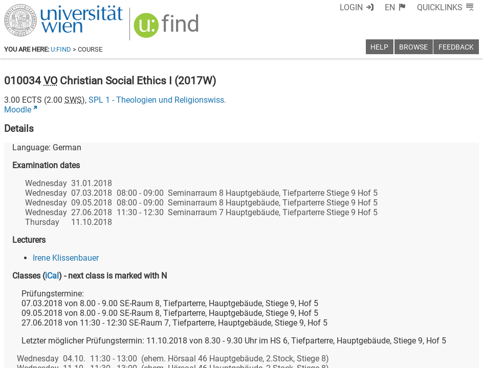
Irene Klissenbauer (66, 258)
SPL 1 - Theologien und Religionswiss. (157, 100)
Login (351, 7)
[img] (167, 29)
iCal (52, 276)
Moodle (17, 109)
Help (379, 47)
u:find (61, 49)
